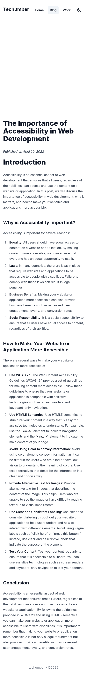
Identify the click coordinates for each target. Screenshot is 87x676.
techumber (37, 667)
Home (39, 10)
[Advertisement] (43, 68)
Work (67, 10)
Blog (53, 10)
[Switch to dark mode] (79, 10)
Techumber (16, 9)
